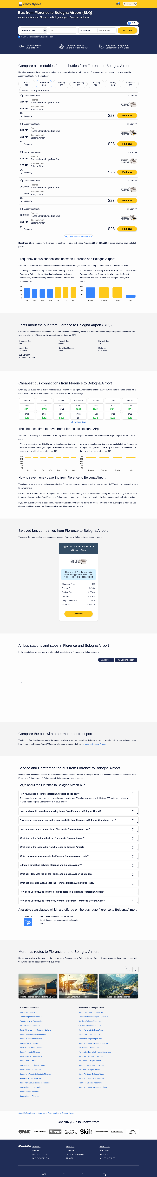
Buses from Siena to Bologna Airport (92, 1078)
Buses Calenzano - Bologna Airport (92, 1012)
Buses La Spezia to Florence (31, 1039)
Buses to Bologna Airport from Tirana (92, 1087)
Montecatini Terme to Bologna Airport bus (94, 1052)
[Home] (29, 4)
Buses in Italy (35, 1113)
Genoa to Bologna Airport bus (90, 1039)
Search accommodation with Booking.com (36, 37)
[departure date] (87, 30)
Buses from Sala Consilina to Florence (35, 1083)
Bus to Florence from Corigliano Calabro (35, 1030)
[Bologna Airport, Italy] (63, 30)
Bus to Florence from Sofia (30, 1087)
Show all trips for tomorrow (78, 237)
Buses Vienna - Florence (29, 1096)
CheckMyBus (23, 1113)
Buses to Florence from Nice (31, 1056)
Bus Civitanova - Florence (30, 1026)
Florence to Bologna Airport (94, 744)
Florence (106, 660)
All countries (107, 1158)
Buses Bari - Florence (28, 1012)
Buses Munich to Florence (30, 1052)
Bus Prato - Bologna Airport (89, 1070)
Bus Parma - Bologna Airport (89, 1061)
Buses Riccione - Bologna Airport (91, 1074)
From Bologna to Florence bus (31, 1017)
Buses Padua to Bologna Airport (91, 1056)
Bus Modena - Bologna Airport (90, 1048)
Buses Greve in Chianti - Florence (33, 1034)
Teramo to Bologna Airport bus (90, 1083)
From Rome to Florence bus (31, 1078)
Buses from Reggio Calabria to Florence (35, 1074)
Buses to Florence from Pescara (32, 1065)
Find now (127, 115)
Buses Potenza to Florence (30, 1070)
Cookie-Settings (75, 1154)
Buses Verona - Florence (29, 1092)
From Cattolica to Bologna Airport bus (93, 1017)
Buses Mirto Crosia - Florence (31, 1048)
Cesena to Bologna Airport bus (90, 1026)
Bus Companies (40, 1158)
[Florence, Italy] (34, 30)
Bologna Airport (126, 660)
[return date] (107, 30)
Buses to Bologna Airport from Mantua (93, 1043)
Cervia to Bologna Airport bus (89, 1021)
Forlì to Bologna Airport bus (89, 1034)
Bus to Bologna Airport (65, 1113)
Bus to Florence (48, 1113)
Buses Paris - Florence (29, 1061)
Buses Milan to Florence (29, 1043)
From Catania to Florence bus (31, 1021)
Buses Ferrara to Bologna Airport (91, 1030)
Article (104, 1154)
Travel (69, 1158)
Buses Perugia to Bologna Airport (91, 1065)
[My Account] (117, 3)
